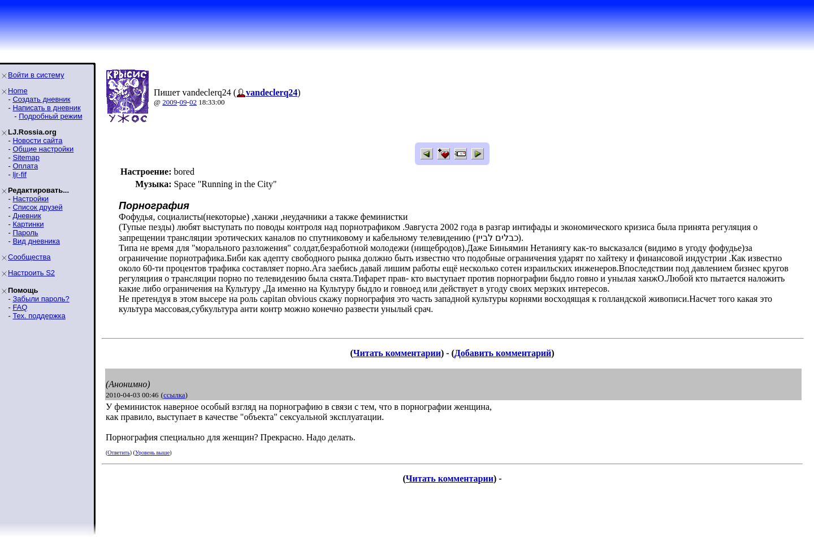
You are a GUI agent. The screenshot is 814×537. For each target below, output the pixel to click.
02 (193, 102)
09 (183, 102)
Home (18, 90)
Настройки (30, 198)
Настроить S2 (31, 272)
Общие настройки (42, 149)
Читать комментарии (397, 353)
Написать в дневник (46, 107)
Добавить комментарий (502, 353)
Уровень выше (152, 452)
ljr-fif (19, 174)
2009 (169, 102)
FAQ (19, 307)
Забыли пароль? (40, 299)
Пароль (25, 232)
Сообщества (29, 257)
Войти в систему (36, 75)
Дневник (26, 215)
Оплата (25, 166)
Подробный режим (50, 116)
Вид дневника (36, 241)
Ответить (118, 452)
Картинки (28, 224)
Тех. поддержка (38, 315)
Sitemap (26, 157)
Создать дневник (41, 99)
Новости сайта (37, 140)
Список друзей (37, 207)
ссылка (174, 395)
